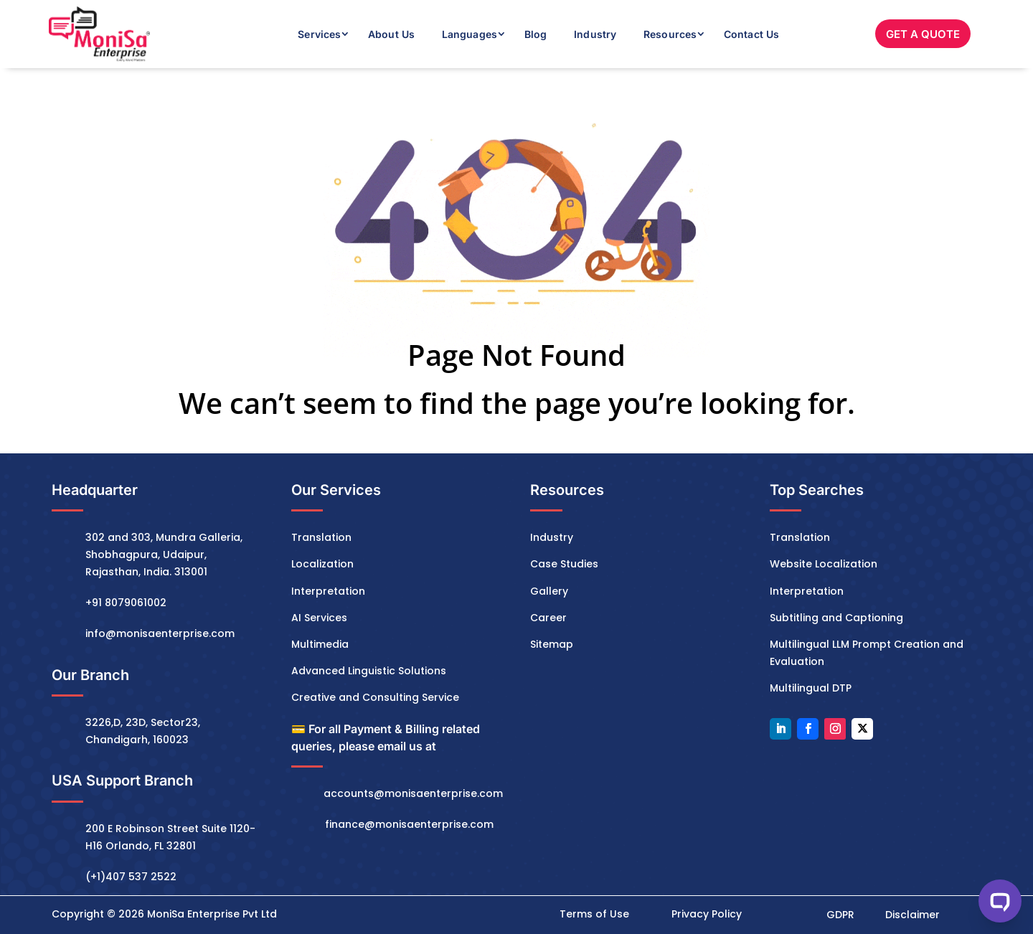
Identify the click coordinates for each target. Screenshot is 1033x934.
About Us (391, 34)
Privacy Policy (706, 914)
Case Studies (564, 564)
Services (319, 34)
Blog (535, 34)
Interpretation (328, 591)
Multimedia (320, 644)
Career (548, 617)
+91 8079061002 (125, 602)
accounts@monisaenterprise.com (413, 793)
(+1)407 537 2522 (130, 876)
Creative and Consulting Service (375, 697)
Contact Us (751, 34)
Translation (321, 537)
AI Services (319, 617)
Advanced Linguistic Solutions (368, 671)
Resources (670, 34)
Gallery (549, 591)
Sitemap (551, 644)
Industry (595, 34)
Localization (322, 564)
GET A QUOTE (923, 34)
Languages (469, 34)
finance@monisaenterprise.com (409, 824)
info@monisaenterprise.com (160, 633)
